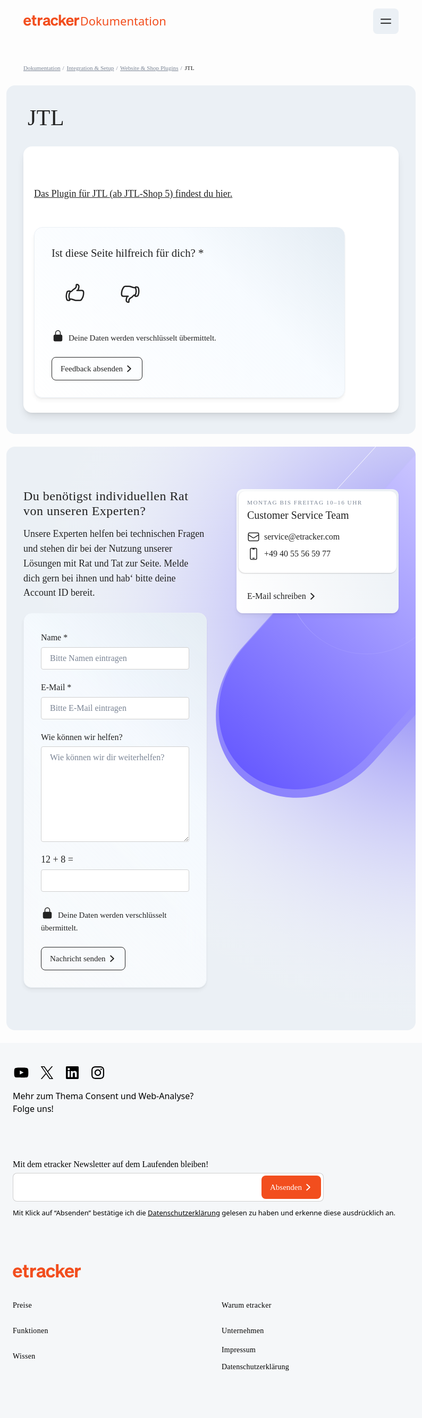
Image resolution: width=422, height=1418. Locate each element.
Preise (22, 1305)
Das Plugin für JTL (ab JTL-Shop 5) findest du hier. (133, 193)
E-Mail (56, 687)
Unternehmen (243, 1331)
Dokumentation (42, 68)
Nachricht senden (78, 958)
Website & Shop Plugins (149, 68)
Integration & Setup (90, 68)
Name (54, 637)
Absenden (286, 1187)
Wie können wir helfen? (82, 737)
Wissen (24, 1356)
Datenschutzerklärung (184, 1212)
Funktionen (30, 1331)
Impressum (239, 1350)
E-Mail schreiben (276, 596)
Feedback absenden (92, 368)
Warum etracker (247, 1305)
